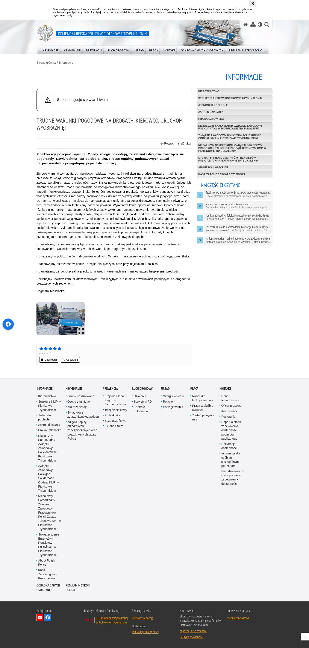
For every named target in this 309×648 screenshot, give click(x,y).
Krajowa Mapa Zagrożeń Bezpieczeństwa (115, 400)
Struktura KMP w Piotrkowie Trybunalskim (230, 98)
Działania (140, 396)
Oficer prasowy (231, 405)
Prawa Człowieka (211, 118)
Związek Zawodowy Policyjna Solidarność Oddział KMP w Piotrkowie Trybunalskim (230, 137)
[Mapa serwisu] (253, 24)
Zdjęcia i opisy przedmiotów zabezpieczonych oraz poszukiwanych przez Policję (82, 430)
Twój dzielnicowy (116, 410)
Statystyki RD (143, 401)
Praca (194, 388)
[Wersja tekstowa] (260, 24)
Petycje (168, 401)
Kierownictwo (208, 91)
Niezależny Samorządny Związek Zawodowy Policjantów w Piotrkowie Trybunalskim (230, 127)
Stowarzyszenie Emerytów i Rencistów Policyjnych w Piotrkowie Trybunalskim (228, 159)
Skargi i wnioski (173, 396)
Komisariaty (229, 411)
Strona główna (46, 62)
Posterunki (228, 416)
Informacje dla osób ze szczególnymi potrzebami (230, 460)
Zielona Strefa (114, 426)
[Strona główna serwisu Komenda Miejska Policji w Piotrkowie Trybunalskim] (246, 24)
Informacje (66, 62)
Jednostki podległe (213, 105)
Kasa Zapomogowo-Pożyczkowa (221, 174)
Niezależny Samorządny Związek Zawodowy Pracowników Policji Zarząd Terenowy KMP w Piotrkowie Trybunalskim (232, 148)
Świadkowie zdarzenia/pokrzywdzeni (83, 414)
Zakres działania (210, 112)
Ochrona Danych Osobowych (48, 587)
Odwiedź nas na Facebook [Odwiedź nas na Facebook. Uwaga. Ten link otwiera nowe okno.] (47, 617)
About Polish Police (213, 167)
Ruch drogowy (142, 388)
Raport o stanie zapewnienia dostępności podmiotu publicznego (231, 430)
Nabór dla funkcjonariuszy (202, 398)
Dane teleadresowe (230, 398)
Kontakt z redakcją (142, 618)
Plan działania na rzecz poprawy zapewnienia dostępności (232, 477)
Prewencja (110, 388)
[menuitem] (50, 49)
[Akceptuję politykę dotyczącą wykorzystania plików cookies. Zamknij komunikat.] (253, 3)
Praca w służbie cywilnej (202, 407)
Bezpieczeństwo (115, 420)
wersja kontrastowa (238, 618)
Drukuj (184, 143)
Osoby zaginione (78, 401)
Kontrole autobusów (141, 409)
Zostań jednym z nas (203, 417)
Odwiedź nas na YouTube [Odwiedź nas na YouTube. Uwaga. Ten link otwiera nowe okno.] (39, 617)
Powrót (167, 143)
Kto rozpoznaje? (78, 407)
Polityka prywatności (191, 637)
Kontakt (225, 388)
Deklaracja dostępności (229, 446)
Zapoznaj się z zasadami (193, 631)
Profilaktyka (112, 415)
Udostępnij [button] (49, 359)
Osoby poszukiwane (80, 396)
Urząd (165, 388)
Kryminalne (74, 388)
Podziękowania (173, 407)
